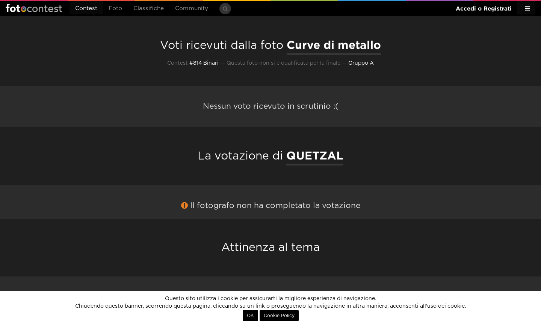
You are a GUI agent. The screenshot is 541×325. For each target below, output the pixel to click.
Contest (86, 8)
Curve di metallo (334, 44)
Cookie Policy (279, 315)
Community (191, 8)
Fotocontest (34, 8)
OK (250, 315)
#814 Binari (204, 63)
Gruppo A (361, 63)
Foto (115, 8)
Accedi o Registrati (484, 8)
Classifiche (148, 8)
